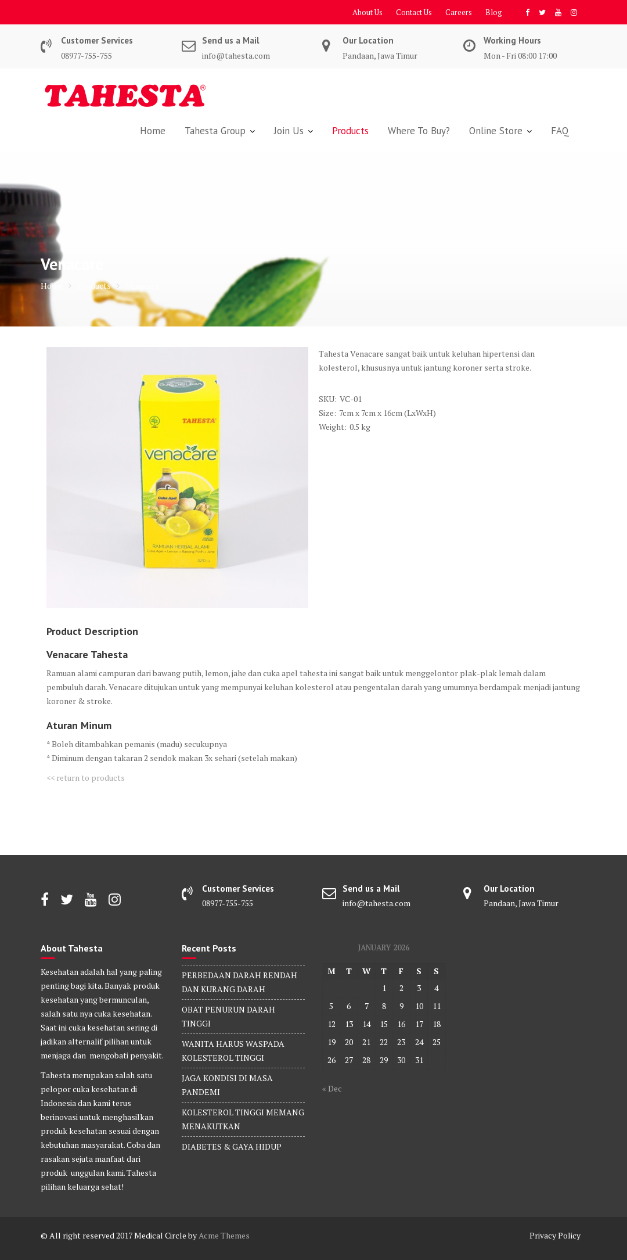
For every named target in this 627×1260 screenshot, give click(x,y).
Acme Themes (224, 1235)
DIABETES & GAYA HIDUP (232, 1146)
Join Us (289, 130)
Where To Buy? (419, 130)
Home (152, 130)
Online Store (495, 130)
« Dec (332, 1088)
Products (350, 130)
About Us (367, 12)
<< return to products (85, 777)
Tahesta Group (215, 130)
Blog (493, 12)
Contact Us (414, 12)
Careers (458, 12)
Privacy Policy (555, 1235)
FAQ (560, 130)
